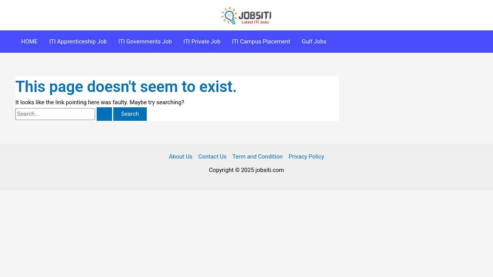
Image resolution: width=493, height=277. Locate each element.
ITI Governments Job (145, 41)
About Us (181, 156)
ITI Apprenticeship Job (78, 41)
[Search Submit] (104, 114)
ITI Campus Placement (261, 41)
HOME (29, 41)
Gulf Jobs (314, 41)
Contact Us (212, 156)
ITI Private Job (201, 41)
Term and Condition (257, 156)
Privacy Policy (306, 156)
